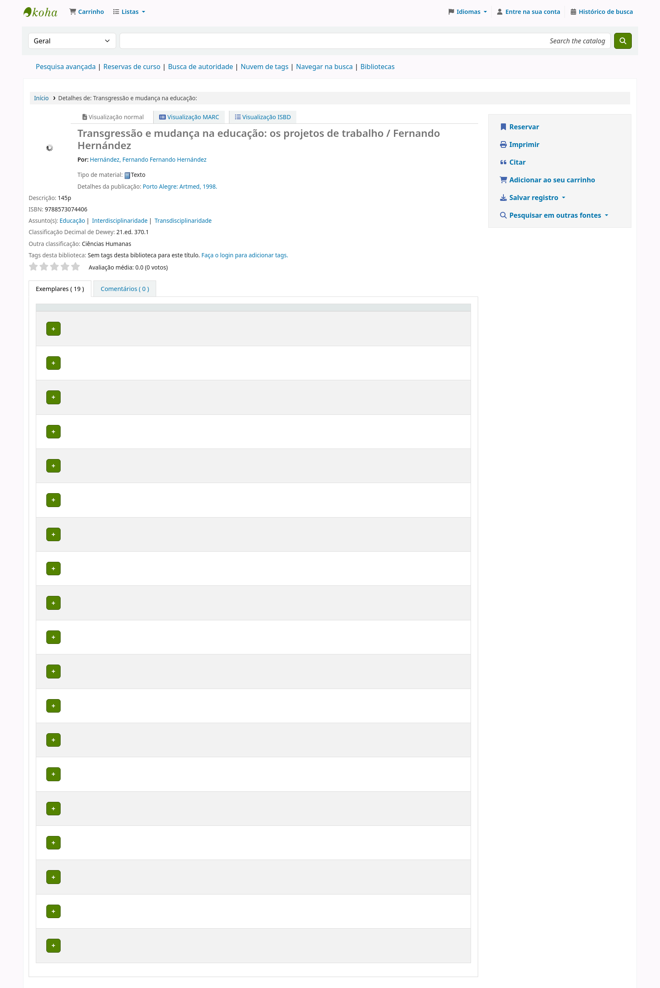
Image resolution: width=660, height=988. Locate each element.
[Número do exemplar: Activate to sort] (284, 316)
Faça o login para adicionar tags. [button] (245, 255)
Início (41, 98)
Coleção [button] (161, 320)
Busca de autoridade (200, 66)
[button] (86, 12)
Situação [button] (330, 320)
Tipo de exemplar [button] (54, 315)
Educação (72, 220)
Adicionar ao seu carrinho (547, 179)
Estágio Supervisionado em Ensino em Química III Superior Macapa (409, 339)
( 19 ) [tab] (60, 289)
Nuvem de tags (265, 66)
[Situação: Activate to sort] (335, 316)
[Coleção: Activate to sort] (166, 316)
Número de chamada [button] (207, 315)
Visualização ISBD (263, 117)
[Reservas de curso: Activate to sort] (413, 316)
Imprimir (519, 144)
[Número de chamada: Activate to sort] (220, 316)
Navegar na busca (324, 66)
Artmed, (190, 186)
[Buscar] (623, 41)
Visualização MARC (189, 117)
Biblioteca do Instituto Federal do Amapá (45, 11)
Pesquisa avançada (66, 66)
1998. (209, 186)
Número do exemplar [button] (274, 315)
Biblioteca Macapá (112, 339)
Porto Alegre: (161, 186)
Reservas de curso (131, 66)
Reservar (519, 126)
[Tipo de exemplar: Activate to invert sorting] (63, 316)
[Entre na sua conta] (528, 12)
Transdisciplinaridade (183, 220)
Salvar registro (529, 197)
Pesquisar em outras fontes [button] (551, 215)
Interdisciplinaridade (120, 220)
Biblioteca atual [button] (110, 315)
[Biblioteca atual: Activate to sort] (118, 316)
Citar (512, 162)
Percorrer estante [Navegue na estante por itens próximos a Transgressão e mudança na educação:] (217, 344)
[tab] (124, 288)
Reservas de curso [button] (387, 320)
